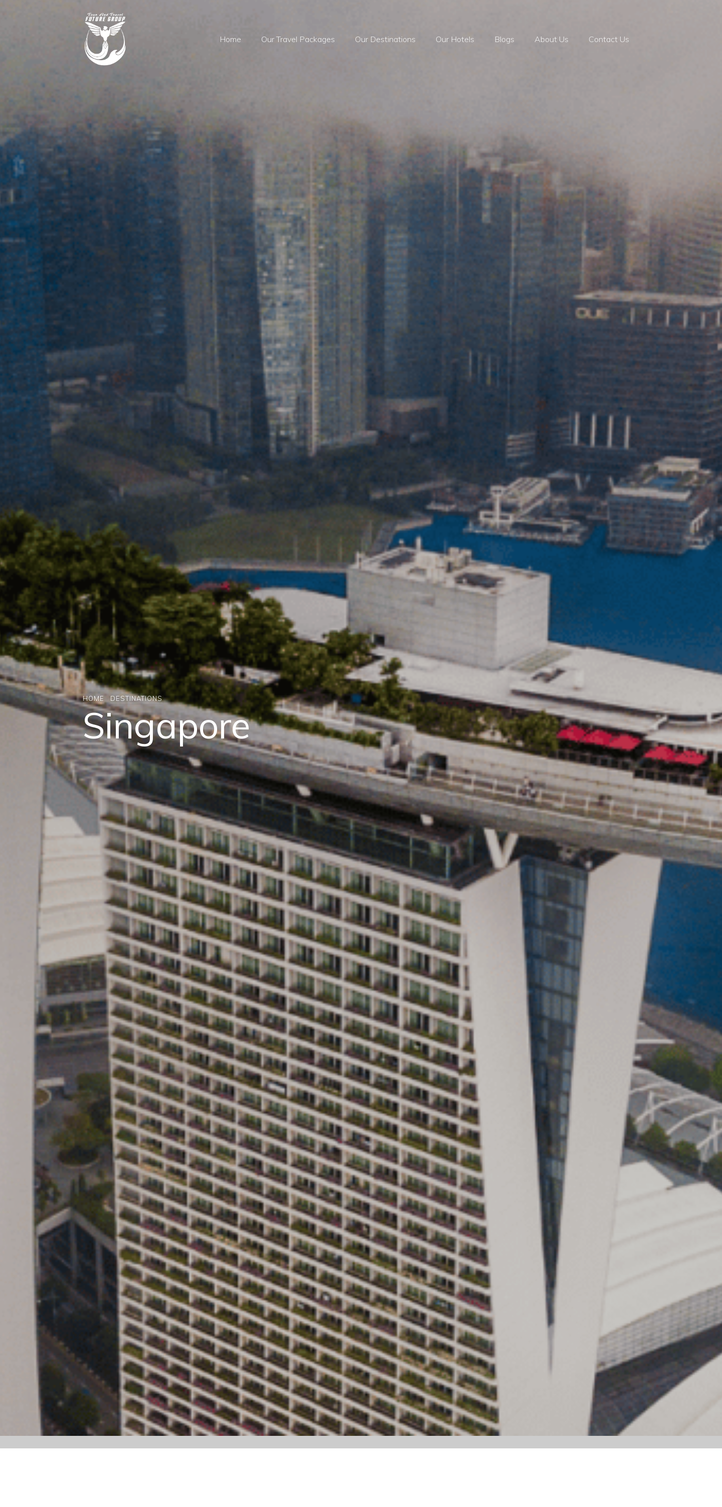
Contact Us (609, 39)
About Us (551, 39)
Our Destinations (385, 39)
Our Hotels (455, 39)
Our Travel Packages (298, 39)
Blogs (504, 39)
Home (230, 39)
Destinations (136, 698)
